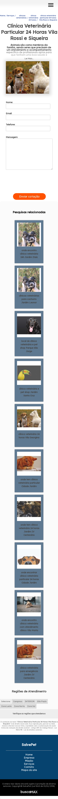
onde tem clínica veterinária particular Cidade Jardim (29, 483)
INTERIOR (29, 701)
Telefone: (28, 127)
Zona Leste (6, 706)
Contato (29, 766)
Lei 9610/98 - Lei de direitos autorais (36, 729)
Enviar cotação (29, 196)
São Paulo (42, 701)
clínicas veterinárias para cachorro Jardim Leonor (29, 299)
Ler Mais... (29, 58)
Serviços (29, 763)
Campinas (17, 701)
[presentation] (29, 189)
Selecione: (6, 701)
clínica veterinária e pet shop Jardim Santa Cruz (29, 392)
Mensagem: (29, 153)
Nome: (28, 105)
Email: (28, 116)
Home (29, 754)
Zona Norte (19, 706)
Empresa (29, 757)
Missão (29, 760)
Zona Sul (31, 706)
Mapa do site (29, 770)
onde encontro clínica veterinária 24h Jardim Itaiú (29, 254)
